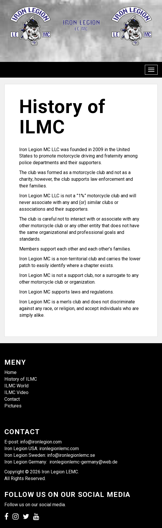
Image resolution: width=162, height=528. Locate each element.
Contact (12, 399)
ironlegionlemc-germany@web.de (83, 462)
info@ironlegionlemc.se (71, 455)
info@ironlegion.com (41, 442)
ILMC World (16, 386)
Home (10, 372)
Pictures (13, 406)
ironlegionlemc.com (59, 448)
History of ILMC (20, 379)
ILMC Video (16, 392)
